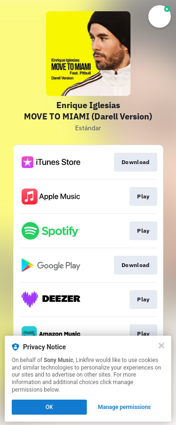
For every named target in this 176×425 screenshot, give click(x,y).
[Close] (161, 345)
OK (49, 407)
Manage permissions (124, 407)
